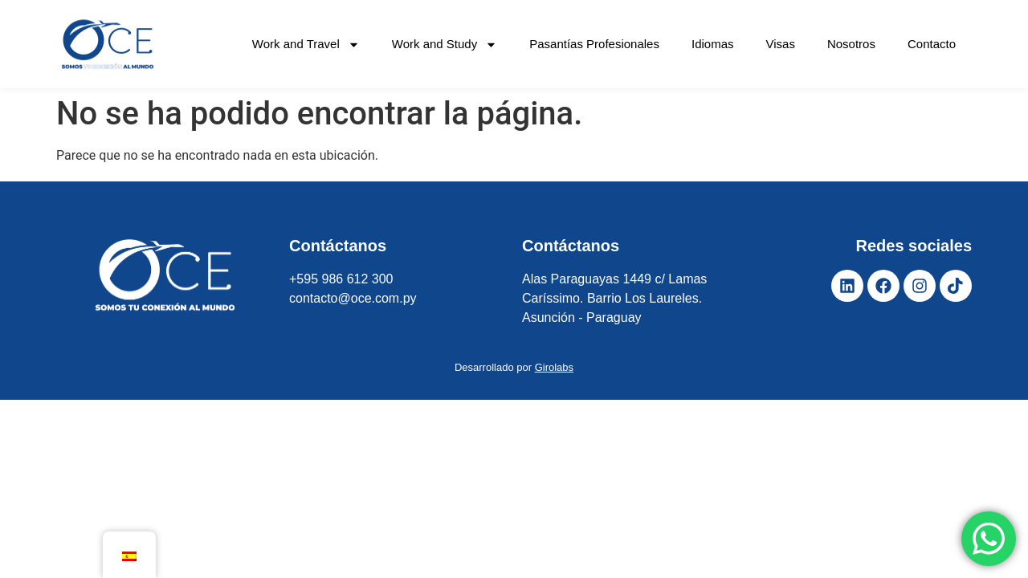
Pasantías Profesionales (594, 44)
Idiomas (712, 44)
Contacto (932, 44)
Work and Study (444, 45)
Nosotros (851, 44)
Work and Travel (306, 45)
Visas (780, 44)
